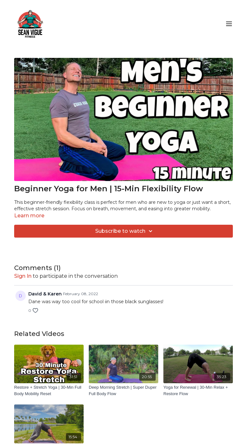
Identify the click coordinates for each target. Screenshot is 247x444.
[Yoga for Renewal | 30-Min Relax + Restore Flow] (198, 390)
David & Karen (45, 294)
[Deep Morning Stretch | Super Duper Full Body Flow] (123, 390)
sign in (23, 276)
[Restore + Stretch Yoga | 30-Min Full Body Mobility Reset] (49, 390)
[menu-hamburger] (229, 24)
